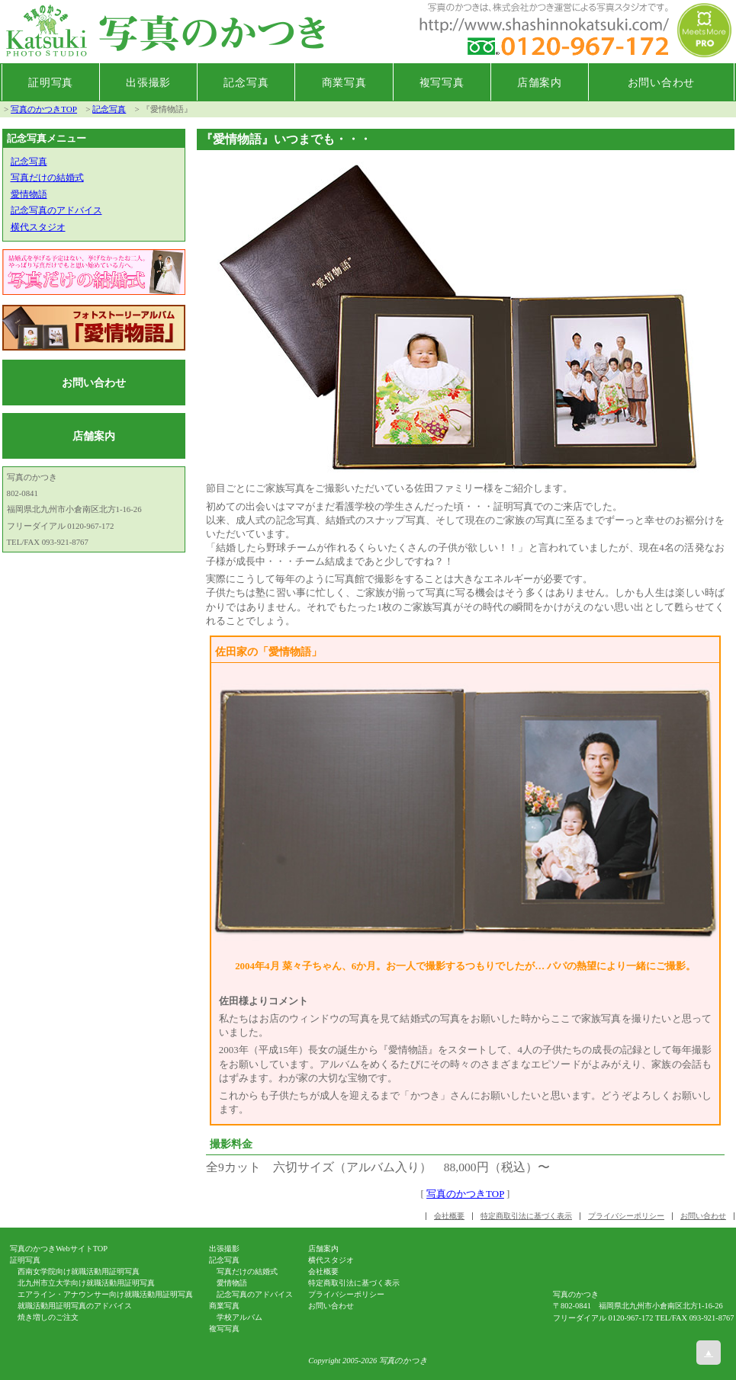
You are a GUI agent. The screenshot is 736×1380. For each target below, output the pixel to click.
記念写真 (245, 82)
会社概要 (449, 1216)
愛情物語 (29, 194)
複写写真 (441, 82)
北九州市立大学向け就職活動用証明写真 (86, 1283)
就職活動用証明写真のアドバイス (75, 1306)
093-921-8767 (711, 1318)
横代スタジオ (38, 227)
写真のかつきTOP (44, 109)
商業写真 (344, 82)
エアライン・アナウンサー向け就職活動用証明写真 (105, 1294)
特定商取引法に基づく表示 (526, 1216)
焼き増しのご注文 (48, 1317)
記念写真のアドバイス (56, 210)
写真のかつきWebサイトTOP (59, 1248)
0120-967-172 (631, 1318)
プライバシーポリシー (626, 1216)
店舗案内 (539, 82)
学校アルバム (239, 1317)
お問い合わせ (661, 82)
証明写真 (50, 82)
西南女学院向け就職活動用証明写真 (79, 1271)
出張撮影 (148, 82)
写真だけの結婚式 (47, 177)
